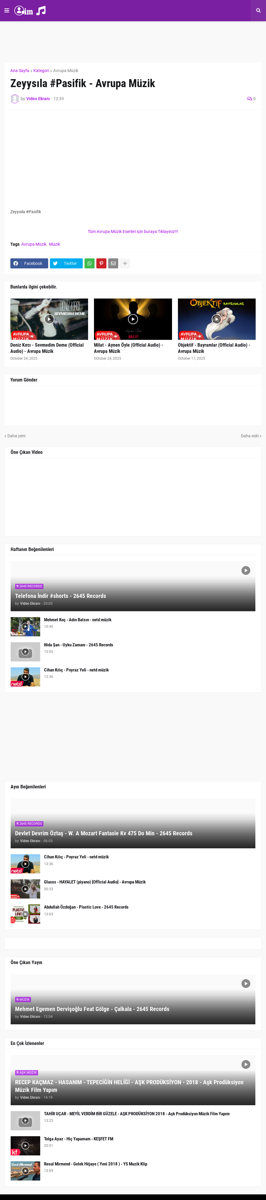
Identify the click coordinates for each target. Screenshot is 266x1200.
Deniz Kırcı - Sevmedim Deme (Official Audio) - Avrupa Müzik (47, 348)
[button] (7, 11)
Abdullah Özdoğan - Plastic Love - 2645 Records (86, 907)
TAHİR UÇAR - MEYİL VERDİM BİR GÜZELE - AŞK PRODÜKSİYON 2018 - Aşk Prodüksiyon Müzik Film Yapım (137, 1113)
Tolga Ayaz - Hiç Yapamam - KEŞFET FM (78, 1139)
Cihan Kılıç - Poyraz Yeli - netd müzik (76, 670)
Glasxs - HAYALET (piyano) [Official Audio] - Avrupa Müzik (95, 882)
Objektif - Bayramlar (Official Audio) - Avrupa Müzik (214, 348)
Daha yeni (16, 435)
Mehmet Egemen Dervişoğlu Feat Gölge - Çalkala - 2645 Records (92, 1008)
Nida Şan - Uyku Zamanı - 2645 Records (78, 645)
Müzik (54, 244)
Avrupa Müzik (65, 71)
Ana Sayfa (19, 71)
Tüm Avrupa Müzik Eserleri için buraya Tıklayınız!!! (133, 231)
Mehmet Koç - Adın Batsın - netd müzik (77, 619)
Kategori (41, 71)
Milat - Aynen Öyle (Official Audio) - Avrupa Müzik (128, 348)
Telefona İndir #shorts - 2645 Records (60, 595)
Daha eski (250, 435)
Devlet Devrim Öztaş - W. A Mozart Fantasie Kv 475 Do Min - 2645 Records (103, 833)
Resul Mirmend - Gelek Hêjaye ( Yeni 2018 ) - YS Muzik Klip (95, 1164)
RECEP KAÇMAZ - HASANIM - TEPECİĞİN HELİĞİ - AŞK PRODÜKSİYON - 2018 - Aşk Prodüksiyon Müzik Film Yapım (129, 1086)
